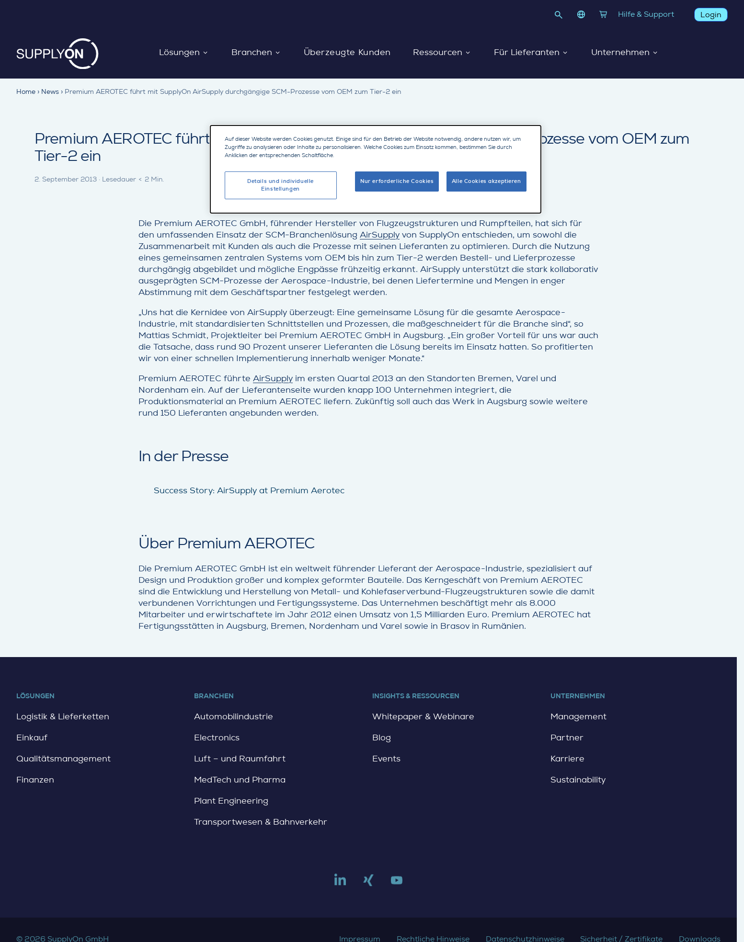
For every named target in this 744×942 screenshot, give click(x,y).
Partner (567, 737)
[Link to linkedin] (340, 884)
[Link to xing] (368, 884)
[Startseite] (57, 53)
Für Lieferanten (531, 52)
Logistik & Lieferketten (62, 716)
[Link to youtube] (396, 884)
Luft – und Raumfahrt (240, 758)
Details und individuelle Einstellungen (280, 184)
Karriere (567, 758)
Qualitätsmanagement (63, 758)
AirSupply (380, 234)
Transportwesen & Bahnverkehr (260, 822)
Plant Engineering (231, 801)
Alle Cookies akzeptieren (486, 180)
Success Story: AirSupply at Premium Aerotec (249, 490)
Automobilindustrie (233, 716)
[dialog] (375, 168)
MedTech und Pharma (240, 779)
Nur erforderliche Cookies (397, 180)
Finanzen (35, 779)
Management (578, 716)
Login (710, 14)
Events (386, 758)
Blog (381, 737)
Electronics (217, 737)
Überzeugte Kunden (346, 52)
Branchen (255, 52)
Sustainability (578, 779)
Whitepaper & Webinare (423, 716)
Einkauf (31, 737)
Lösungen (183, 52)
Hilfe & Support (646, 14)
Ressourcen (442, 52)
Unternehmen (624, 52)
